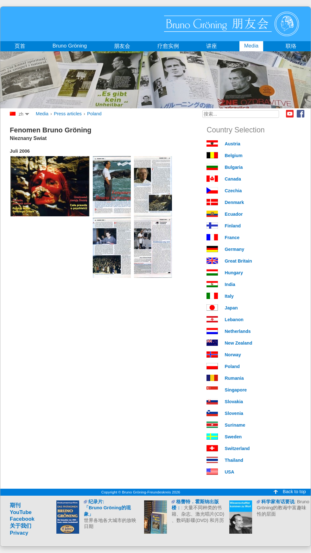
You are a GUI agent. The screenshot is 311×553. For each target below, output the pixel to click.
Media (42, 113)
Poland (94, 113)
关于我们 (20, 526)
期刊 (15, 505)
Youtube (290, 114)
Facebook (300, 114)
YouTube (21, 512)
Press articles (68, 113)
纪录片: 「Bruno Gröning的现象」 (107, 508)
